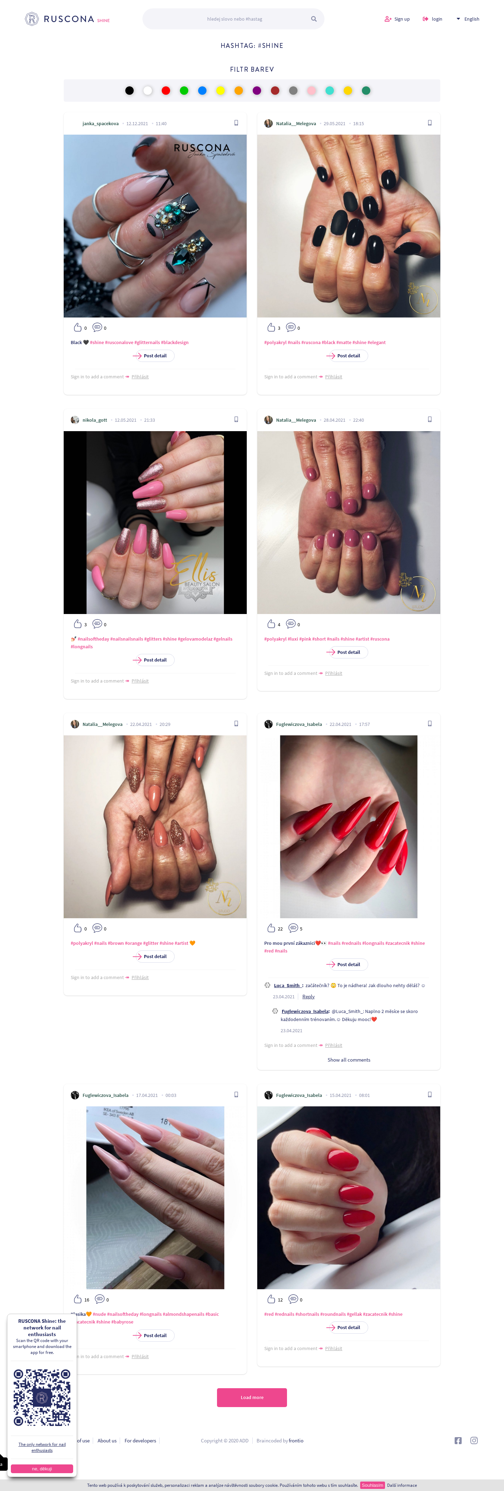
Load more (252, 1399)
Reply (308, 996)
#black (328, 342)
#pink (305, 639)
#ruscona (311, 342)
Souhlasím (372, 1485)
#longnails (82, 646)
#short (319, 639)
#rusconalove (119, 342)
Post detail (151, 355)
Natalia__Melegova (296, 123)
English (471, 21)
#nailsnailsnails (126, 639)
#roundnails (333, 1314)
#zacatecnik (397, 943)
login (437, 21)
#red (269, 951)
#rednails (351, 943)
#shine (97, 342)
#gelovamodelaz (195, 639)
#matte (343, 342)
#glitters (153, 639)
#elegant (377, 342)
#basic (212, 1314)
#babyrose (122, 1322)
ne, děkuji (42, 1468)
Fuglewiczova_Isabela (299, 724)
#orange (133, 943)
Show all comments (349, 1059)
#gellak (354, 1314)
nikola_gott (95, 420)
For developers (140, 1442)
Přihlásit (140, 376)
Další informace (402, 1485)
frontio (296, 1442)
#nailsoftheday (93, 639)
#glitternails (147, 342)
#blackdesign (175, 342)
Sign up (402, 21)
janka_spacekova (101, 123)
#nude (99, 1314)
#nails (294, 342)
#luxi (293, 639)
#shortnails (307, 1314)
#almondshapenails (183, 1314)
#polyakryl (275, 342)
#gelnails (223, 639)
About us (107, 1442)
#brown (116, 943)
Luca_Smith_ (288, 985)
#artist (362, 639)
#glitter (151, 943)
